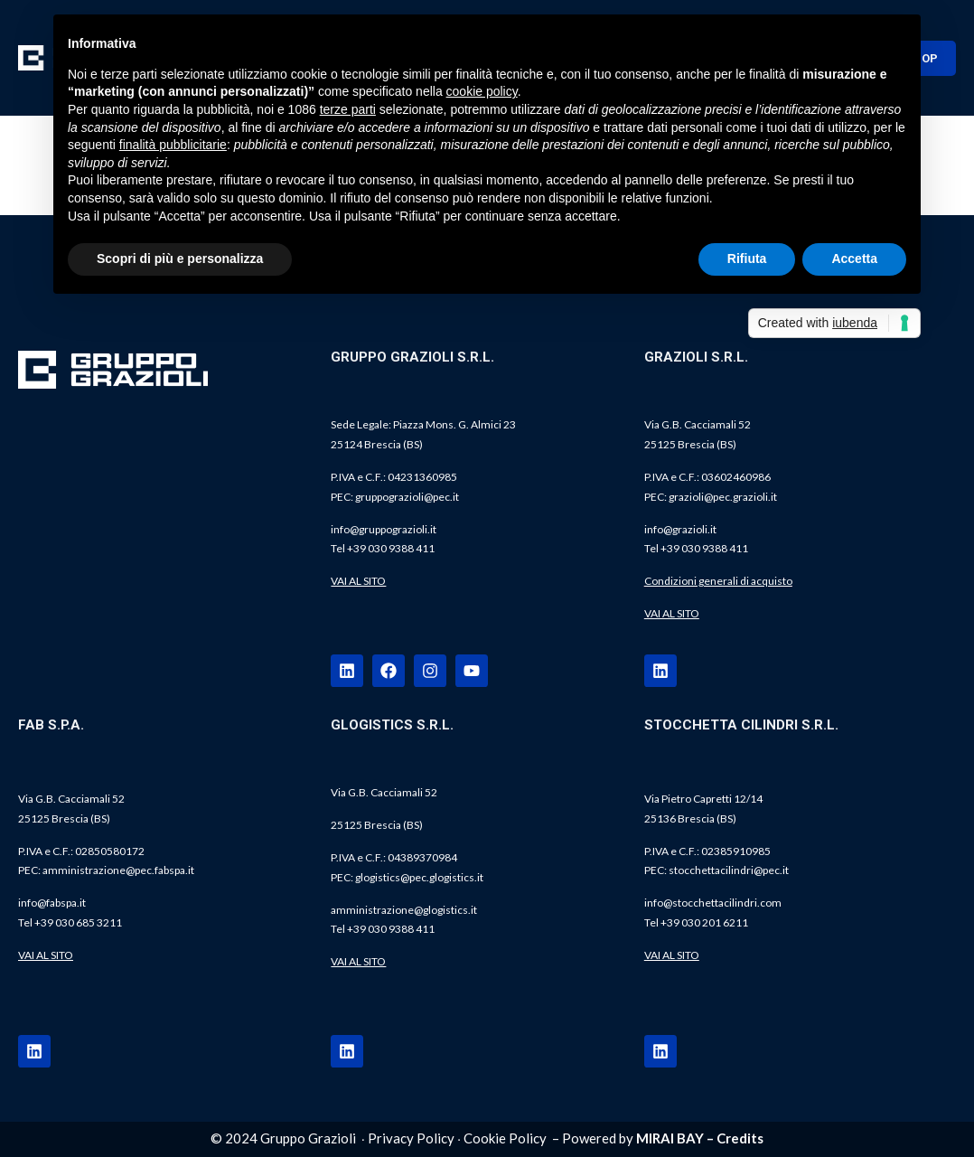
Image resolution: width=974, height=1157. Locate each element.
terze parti (348, 109)
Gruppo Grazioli (308, 1138)
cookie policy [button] (482, 91)
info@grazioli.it (680, 529)
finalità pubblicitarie (173, 144)
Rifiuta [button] (747, 258)
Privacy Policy (411, 1138)
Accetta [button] (854, 258)
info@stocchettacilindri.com (713, 902)
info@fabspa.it (52, 902)
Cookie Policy (505, 1138)
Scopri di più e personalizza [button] (180, 258)
